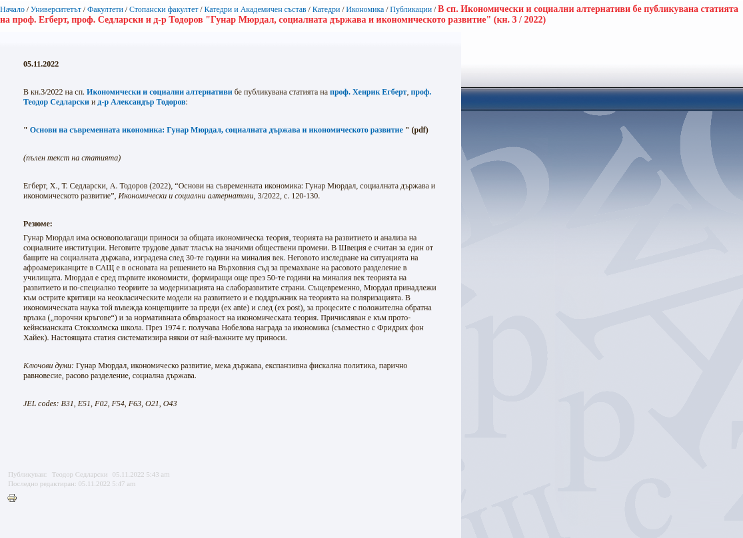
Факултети (105, 9)
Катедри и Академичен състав (255, 9)
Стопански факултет (164, 9)
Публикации (411, 9)
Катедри (327, 9)
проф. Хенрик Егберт (368, 92)
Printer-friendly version (15, 499)
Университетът (56, 9)
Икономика (365, 9)
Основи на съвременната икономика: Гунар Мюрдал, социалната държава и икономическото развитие (216, 129)
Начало (12, 9)
